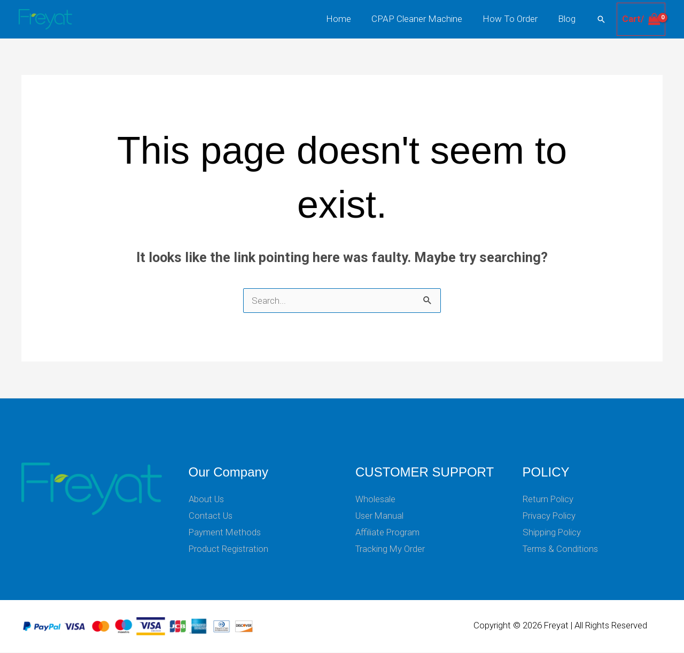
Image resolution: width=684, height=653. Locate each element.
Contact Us (211, 515)
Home (346, 18)
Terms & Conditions (562, 549)
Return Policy (548, 499)
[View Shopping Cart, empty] (641, 19)
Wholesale (375, 499)
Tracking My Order (390, 549)
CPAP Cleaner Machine (422, 18)
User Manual (380, 515)
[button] (601, 19)
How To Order (513, 18)
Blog (568, 18)
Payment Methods (226, 532)
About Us (207, 499)
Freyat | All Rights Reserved (595, 626)
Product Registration (229, 549)
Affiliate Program (388, 532)
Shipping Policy (552, 532)
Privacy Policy (550, 515)
